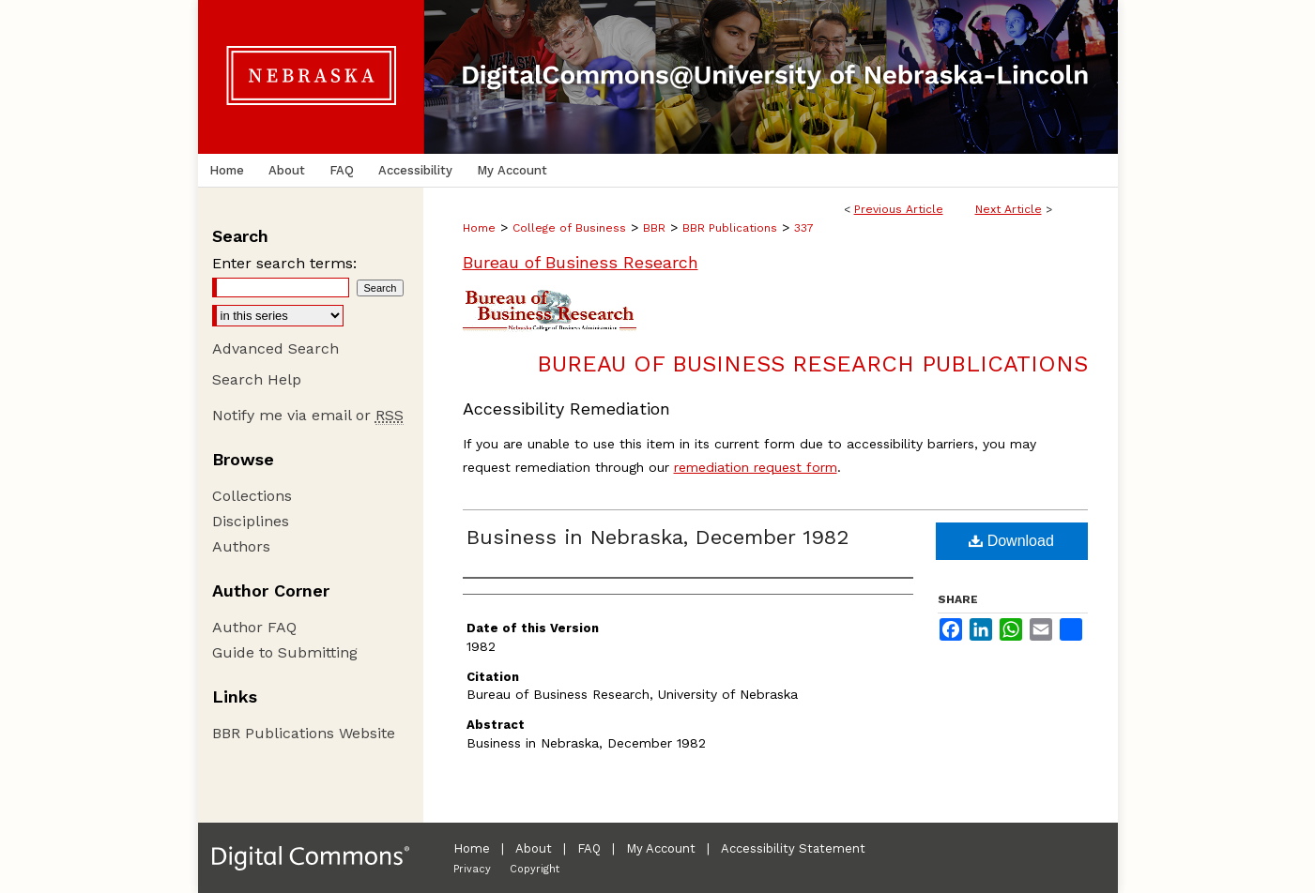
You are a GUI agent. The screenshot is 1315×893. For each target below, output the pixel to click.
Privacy (472, 869)
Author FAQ (254, 627)
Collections (252, 496)
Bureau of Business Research (580, 262)
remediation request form (755, 467)
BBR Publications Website (303, 733)
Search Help (256, 379)
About (533, 848)
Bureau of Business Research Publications (812, 364)
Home (479, 228)
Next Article (1008, 209)
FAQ (589, 848)
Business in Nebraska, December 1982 (657, 537)
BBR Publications (729, 228)
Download (1011, 541)
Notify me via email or (308, 415)
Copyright (534, 869)
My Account (661, 848)
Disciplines (250, 521)
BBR (654, 228)
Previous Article (898, 209)
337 (804, 228)
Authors (241, 546)
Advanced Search (275, 348)
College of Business (569, 228)
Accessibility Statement (793, 848)
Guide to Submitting (285, 652)
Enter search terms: (284, 263)
